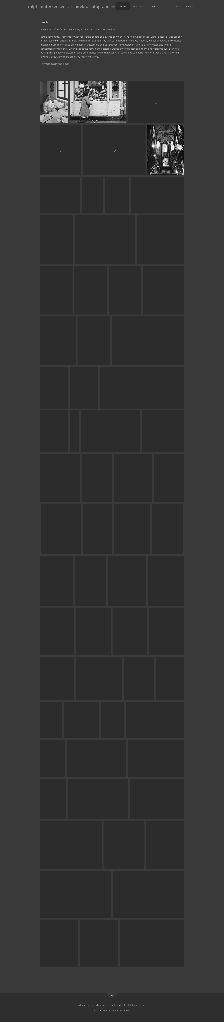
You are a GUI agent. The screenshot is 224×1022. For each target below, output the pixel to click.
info (176, 6)
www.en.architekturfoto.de (116, 1010)
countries (138, 6)
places (153, 6)
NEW (166, 6)
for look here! (55, 63)
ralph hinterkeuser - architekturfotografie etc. (72, 6)
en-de (189, 6)
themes (122, 6)
